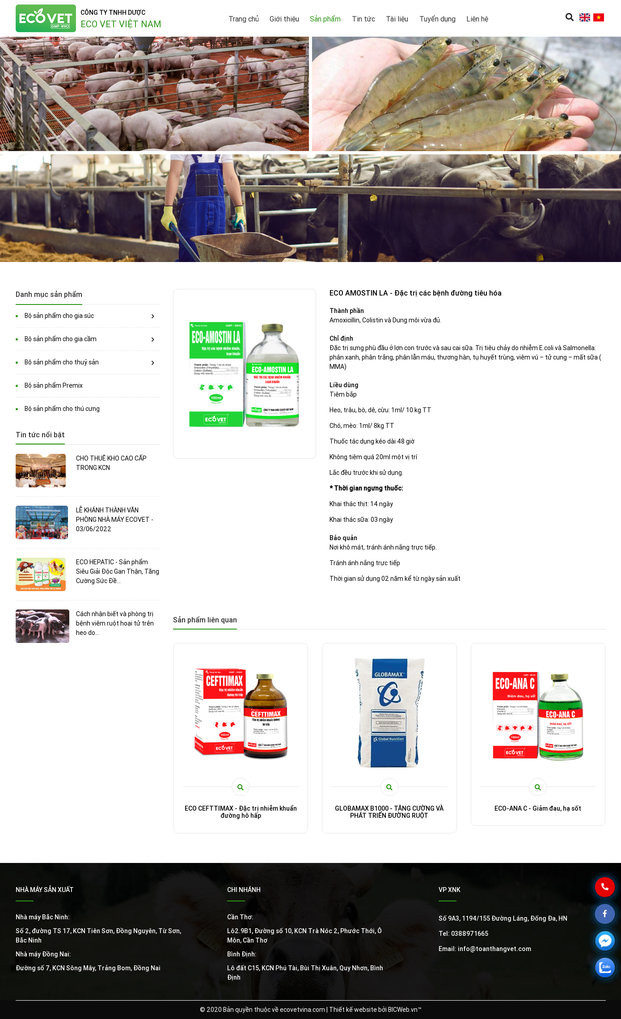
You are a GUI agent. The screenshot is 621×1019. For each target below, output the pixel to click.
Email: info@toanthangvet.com (485, 949)
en (585, 17)
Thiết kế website (353, 1010)
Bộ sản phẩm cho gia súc (59, 316)
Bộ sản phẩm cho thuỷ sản (62, 362)
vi (599, 17)
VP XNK (449, 890)
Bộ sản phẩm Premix (54, 385)
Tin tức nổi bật (40, 434)
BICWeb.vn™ (405, 1010)
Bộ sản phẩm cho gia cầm (61, 339)
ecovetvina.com (302, 1010)
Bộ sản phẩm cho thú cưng (62, 409)
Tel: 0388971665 (463, 934)
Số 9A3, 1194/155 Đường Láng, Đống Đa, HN (503, 918)
